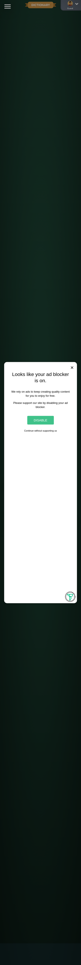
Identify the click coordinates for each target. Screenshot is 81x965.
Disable (40, 420)
